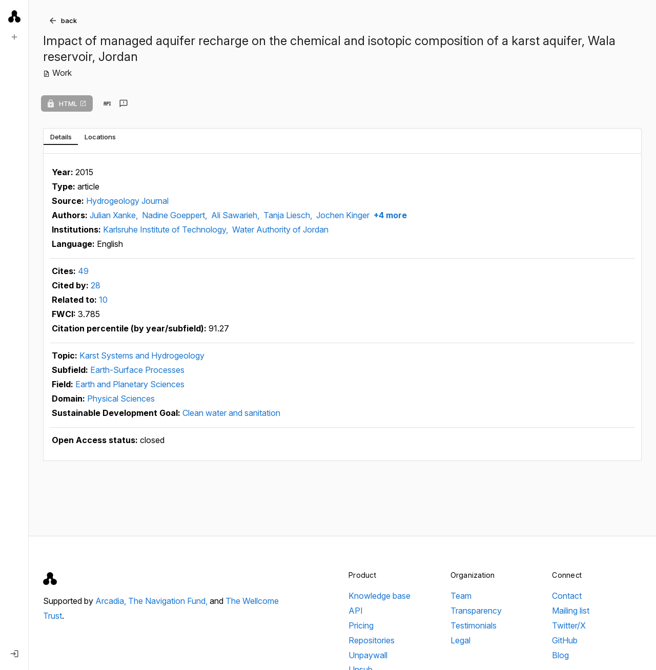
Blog (560, 655)
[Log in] (14, 653)
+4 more (389, 215)
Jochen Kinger (343, 215)
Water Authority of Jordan (280, 229)
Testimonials (473, 625)
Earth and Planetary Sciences (129, 384)
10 (103, 300)
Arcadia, (111, 601)
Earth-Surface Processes (137, 370)
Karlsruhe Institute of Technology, (166, 229)
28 (95, 285)
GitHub (565, 640)
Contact (567, 596)
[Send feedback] (123, 103)
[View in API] (107, 103)
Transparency (476, 610)
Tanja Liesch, (288, 215)
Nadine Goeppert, (175, 215)
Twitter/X (569, 625)
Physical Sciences (121, 398)
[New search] (14, 37)
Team (460, 596)
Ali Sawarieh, (236, 215)
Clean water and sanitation (231, 413)
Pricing (361, 625)
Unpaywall (367, 655)
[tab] (61, 137)
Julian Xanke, (115, 215)
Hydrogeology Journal (127, 201)
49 (83, 271)
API (355, 610)
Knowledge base (379, 596)
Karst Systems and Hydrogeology (141, 355)
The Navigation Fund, (169, 601)
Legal (460, 640)
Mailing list (570, 610)
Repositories (371, 640)
